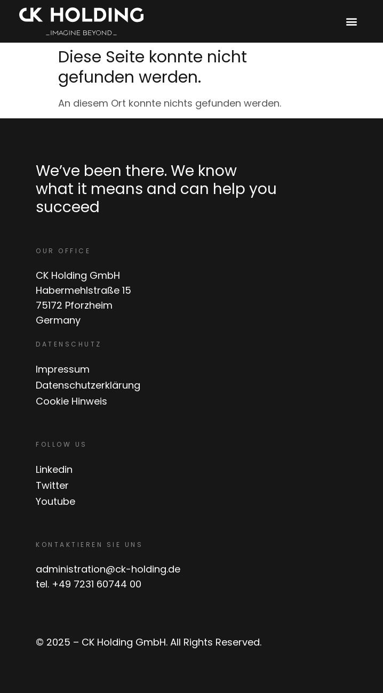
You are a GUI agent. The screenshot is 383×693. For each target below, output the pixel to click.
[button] (352, 21)
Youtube (55, 501)
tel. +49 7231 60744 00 (88, 584)
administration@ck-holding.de (108, 569)
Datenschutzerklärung (88, 385)
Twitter (52, 485)
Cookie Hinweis (71, 401)
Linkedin (54, 469)
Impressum (63, 369)
